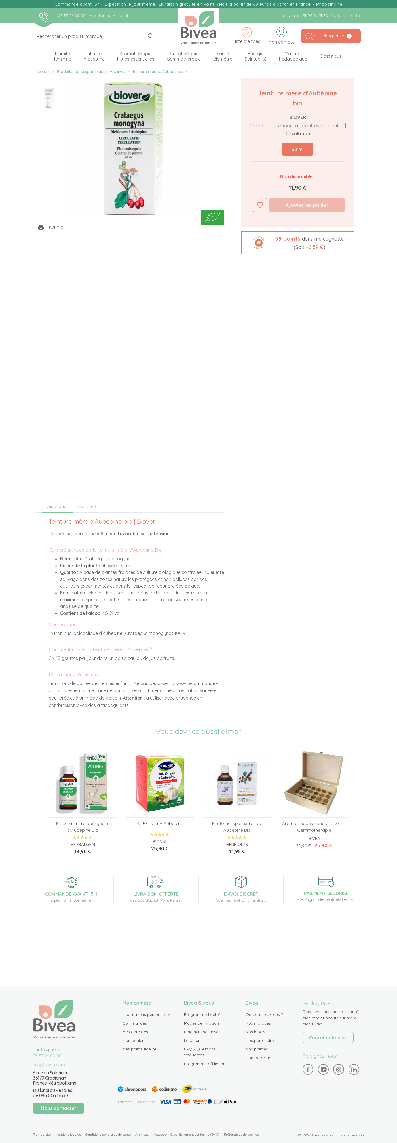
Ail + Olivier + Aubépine (160, 823)
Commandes (135, 1023)
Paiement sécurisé (201, 1031)
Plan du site (42, 1134)
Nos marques (258, 1023)
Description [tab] (57, 506)
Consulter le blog (328, 1037)
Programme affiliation (204, 1063)
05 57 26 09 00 (72, 15)
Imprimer (56, 227)
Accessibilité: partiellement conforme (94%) (186, 1134)
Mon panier (133, 1040)
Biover (297, 117)
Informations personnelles (147, 1014)
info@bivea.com (49, 1064)
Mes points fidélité (139, 1049)
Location (192, 1040)
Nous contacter (346, 15)
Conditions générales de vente (108, 1134)
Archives (142, 1134)
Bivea (198, 27)
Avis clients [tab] (87, 506)
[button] (297, 242)
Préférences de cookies (241, 1134)
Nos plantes (257, 1049)
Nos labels (255, 1031)
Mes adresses (135, 1031)
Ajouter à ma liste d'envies (260, 205)
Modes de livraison (201, 1023)
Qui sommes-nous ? (264, 1014)
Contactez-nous (261, 1057)
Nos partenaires (261, 1040)
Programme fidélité (202, 1014)
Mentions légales (68, 1134)
